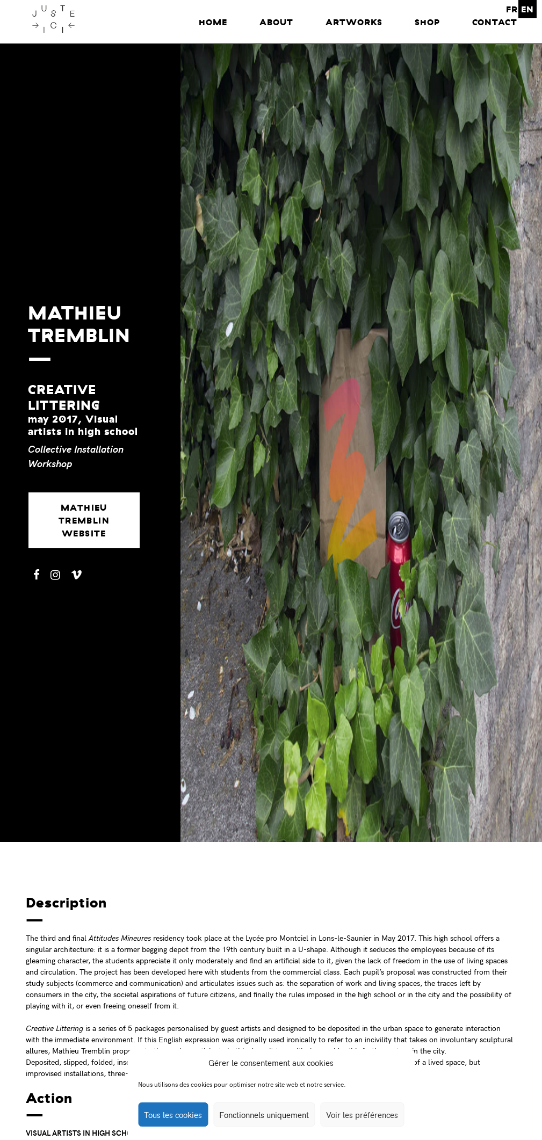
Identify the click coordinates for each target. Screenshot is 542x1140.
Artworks (354, 22)
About (276, 22)
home (213, 22)
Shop (427, 22)
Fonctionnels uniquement (264, 1114)
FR (512, 9)
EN (527, 9)
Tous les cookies (173, 1114)
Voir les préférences (362, 1114)
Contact (494, 22)
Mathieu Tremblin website (84, 520)
